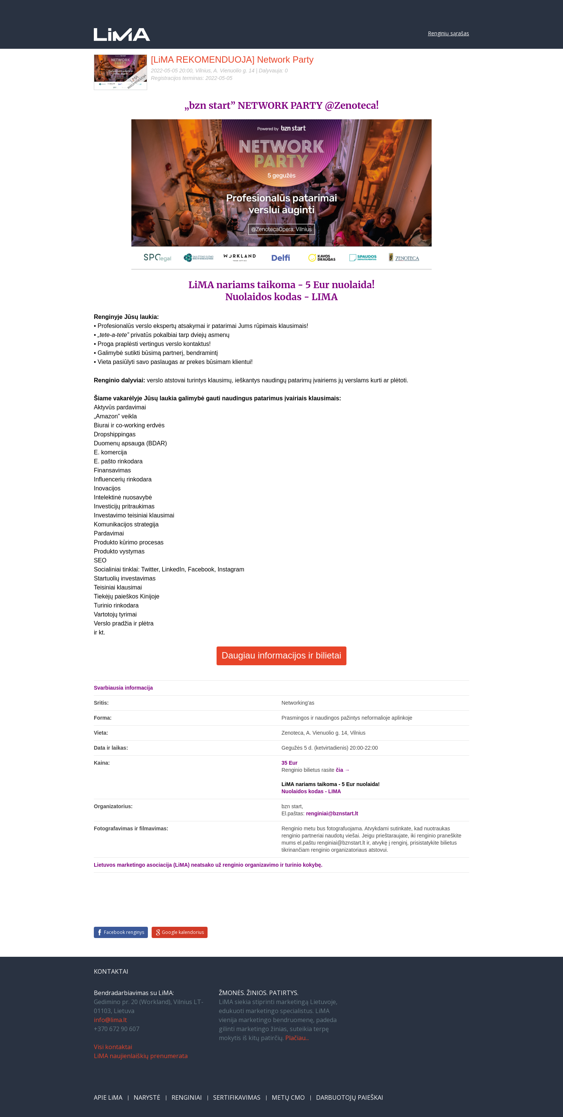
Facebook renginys (124, 932)
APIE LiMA (108, 1097)
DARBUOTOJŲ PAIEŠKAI (349, 1097)
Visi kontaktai (113, 1047)
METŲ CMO (288, 1097)
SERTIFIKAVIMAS (236, 1097)
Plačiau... (297, 1038)
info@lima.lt (110, 1020)
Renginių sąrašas (448, 33)
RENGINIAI (187, 1097)
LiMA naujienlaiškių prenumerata (141, 1056)
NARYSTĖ (147, 1097)
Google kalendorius (183, 932)
